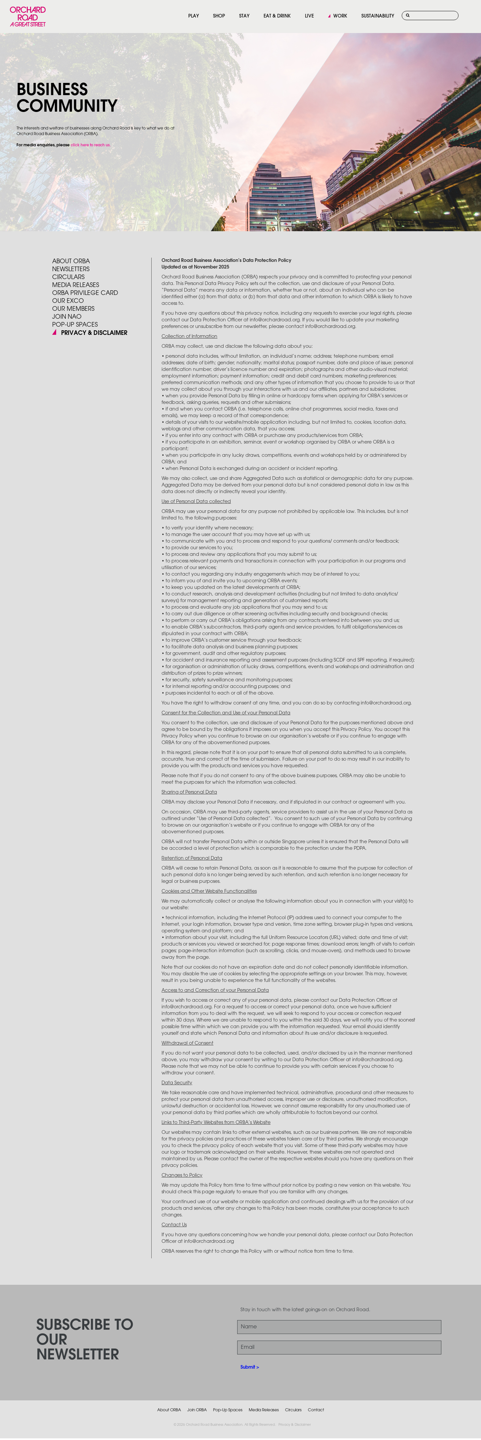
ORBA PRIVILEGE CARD (85, 293)
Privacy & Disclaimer (294, 1424)
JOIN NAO (67, 317)
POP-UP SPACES (75, 325)
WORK (340, 16)
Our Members (73, 309)
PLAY (193, 16)
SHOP (219, 16)
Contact (316, 1410)
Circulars (68, 277)
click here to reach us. (91, 145)
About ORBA (71, 261)
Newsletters (71, 269)
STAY (244, 16)
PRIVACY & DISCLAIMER (94, 333)
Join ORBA (197, 1410)
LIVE (309, 16)
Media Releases (75, 285)
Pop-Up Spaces (227, 1410)
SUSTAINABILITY (377, 16)
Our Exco (68, 301)
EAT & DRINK (277, 16)
